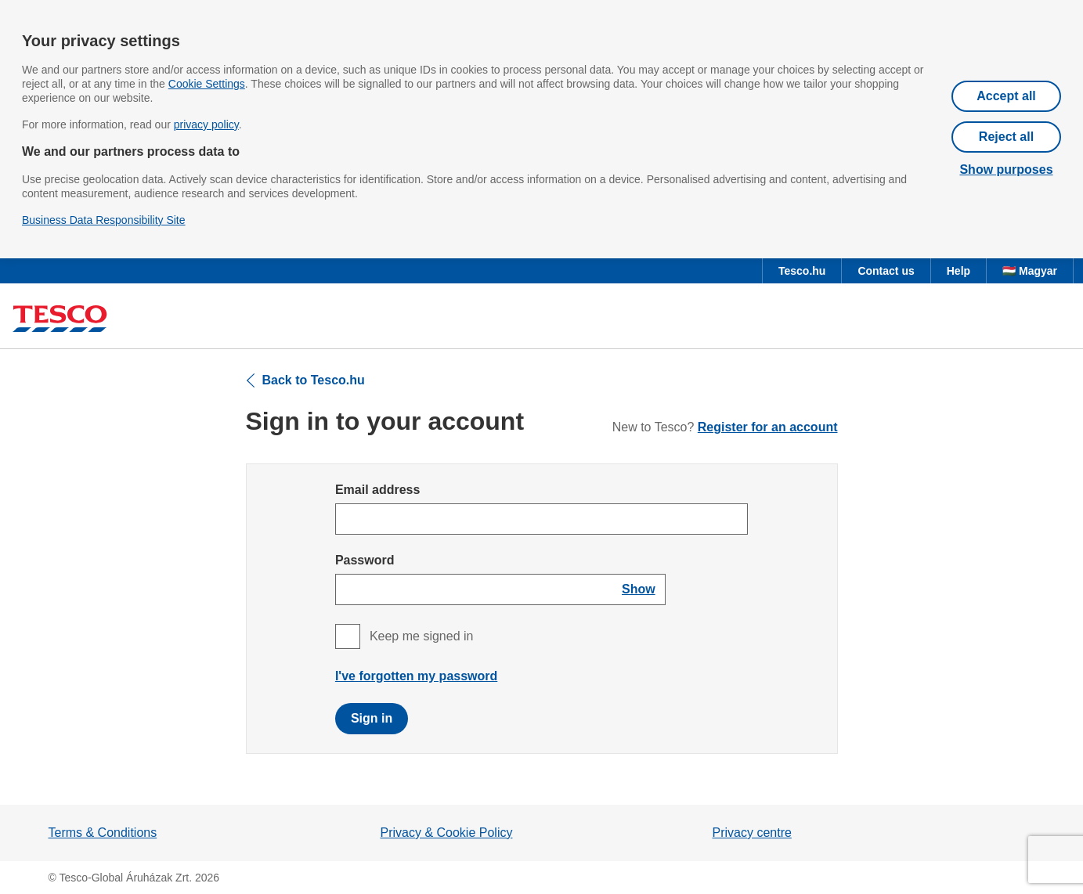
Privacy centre (752, 832)
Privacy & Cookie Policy (447, 832)
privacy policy (206, 124)
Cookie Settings (206, 84)
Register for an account (768, 427)
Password (365, 560)
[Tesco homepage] (60, 319)
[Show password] (638, 589)
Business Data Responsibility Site (104, 220)
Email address (378, 489)
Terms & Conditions (103, 832)
